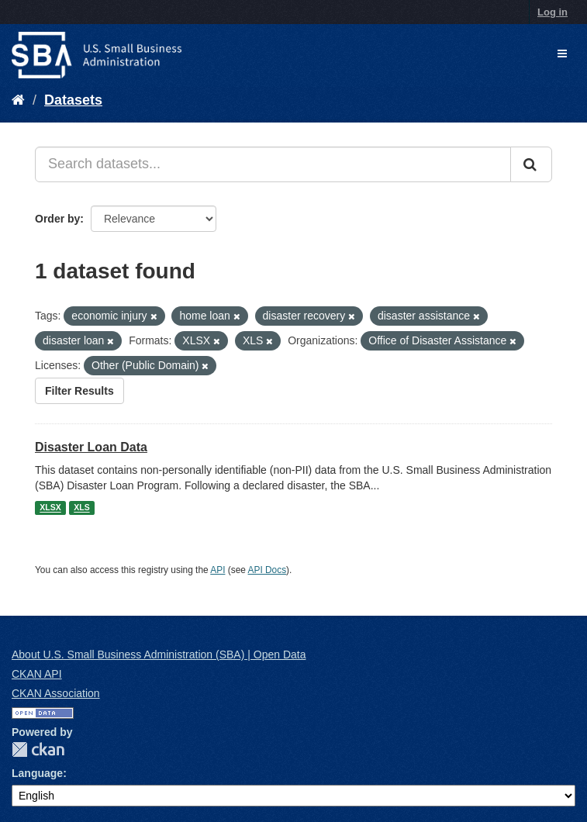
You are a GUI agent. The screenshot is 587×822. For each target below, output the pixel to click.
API (217, 570)
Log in (552, 12)
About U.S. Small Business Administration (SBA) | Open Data (159, 654)
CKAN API (37, 674)
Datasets (73, 100)
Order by (57, 218)
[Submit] (531, 164)
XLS (81, 508)
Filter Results (79, 391)
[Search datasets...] (273, 164)
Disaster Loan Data (91, 447)
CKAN (38, 749)
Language (37, 773)
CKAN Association (56, 693)
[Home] (18, 100)
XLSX (50, 508)
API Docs (267, 570)
